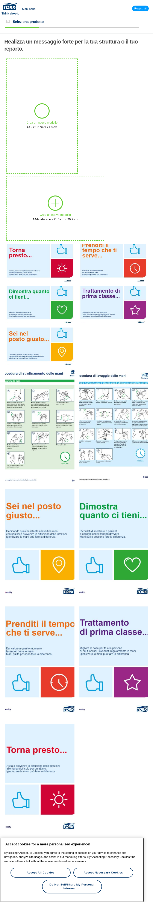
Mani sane (28, 9)
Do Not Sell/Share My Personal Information (71, 886)
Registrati (140, 8)
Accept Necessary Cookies (103, 872)
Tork (11, 8)
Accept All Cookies (41, 872)
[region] (72, 870)
